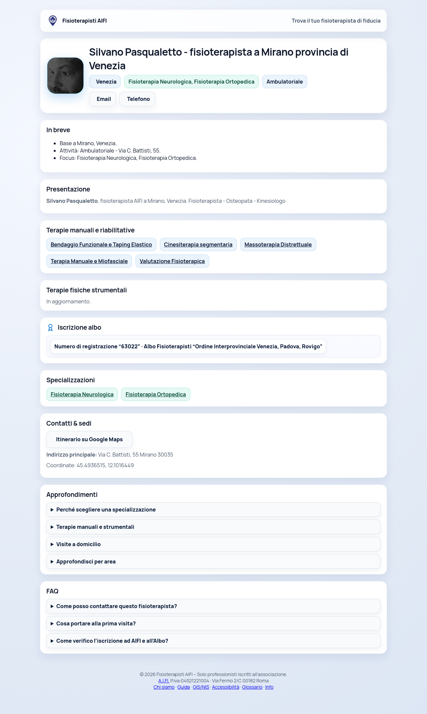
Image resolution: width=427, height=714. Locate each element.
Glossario (252, 687)
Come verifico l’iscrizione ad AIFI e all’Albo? (112, 640)
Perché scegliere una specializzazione (106, 509)
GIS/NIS (201, 687)
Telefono (138, 99)
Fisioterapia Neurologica (82, 394)
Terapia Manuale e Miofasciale (89, 261)
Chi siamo (163, 687)
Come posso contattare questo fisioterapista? (116, 606)
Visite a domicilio (78, 544)
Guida (183, 687)
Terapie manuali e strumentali (95, 527)
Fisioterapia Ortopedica (155, 394)
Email (104, 99)
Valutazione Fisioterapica (172, 261)
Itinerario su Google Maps (94, 441)
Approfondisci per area (86, 561)
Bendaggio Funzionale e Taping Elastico (101, 244)
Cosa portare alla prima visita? (96, 623)
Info (269, 687)
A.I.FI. (163, 680)
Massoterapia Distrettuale (278, 244)
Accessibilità (226, 687)
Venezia (106, 81)
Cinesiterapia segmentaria (198, 244)
